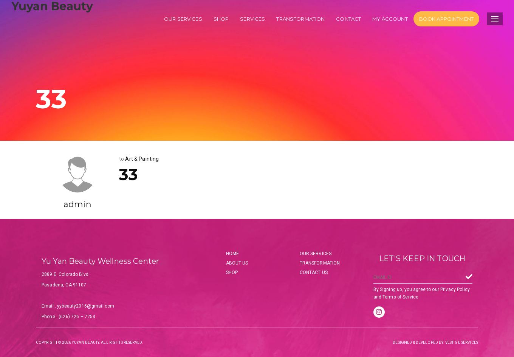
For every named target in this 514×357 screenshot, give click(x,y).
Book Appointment (446, 19)
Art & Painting (142, 159)
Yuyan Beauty (52, 6)
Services (252, 19)
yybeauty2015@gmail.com (85, 306)
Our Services (316, 253)
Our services (183, 19)
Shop (221, 19)
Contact (348, 19)
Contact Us (314, 272)
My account (389, 19)
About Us (237, 263)
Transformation (300, 19)
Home (232, 253)
